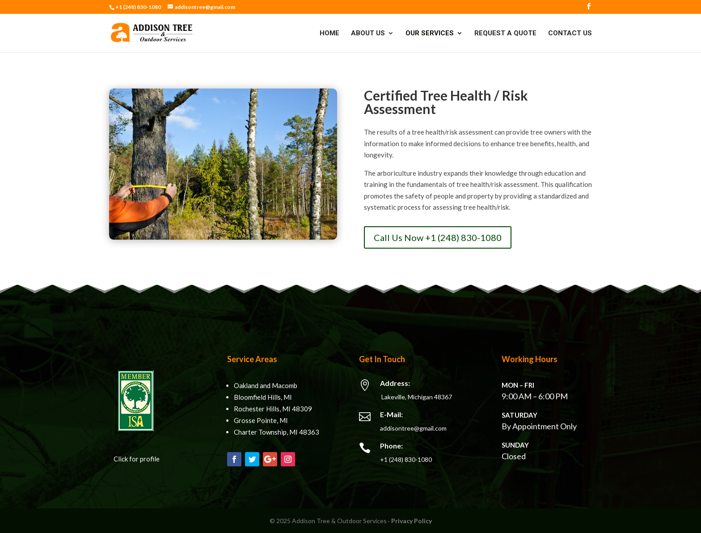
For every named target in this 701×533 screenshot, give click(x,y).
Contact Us (570, 33)
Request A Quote (505, 33)
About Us (368, 33)
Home (329, 33)
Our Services (429, 33)
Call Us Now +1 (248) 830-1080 (438, 237)
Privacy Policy (411, 521)
